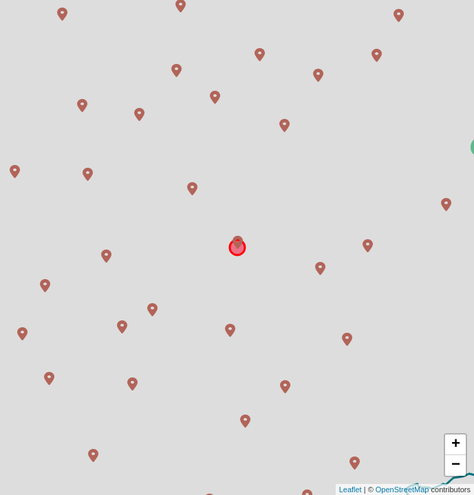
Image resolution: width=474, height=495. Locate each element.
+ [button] (455, 444)
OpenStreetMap (402, 489)
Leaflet (350, 489)
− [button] (455, 465)
